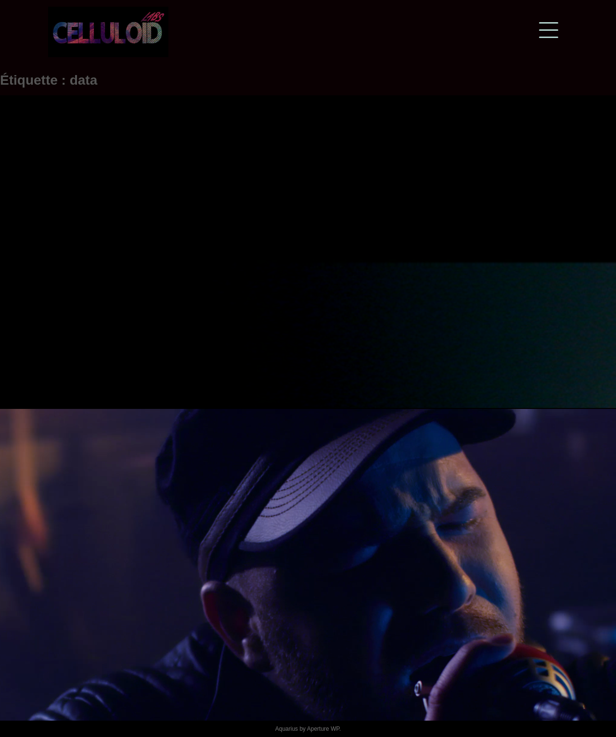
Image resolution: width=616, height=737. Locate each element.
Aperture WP (323, 728)
